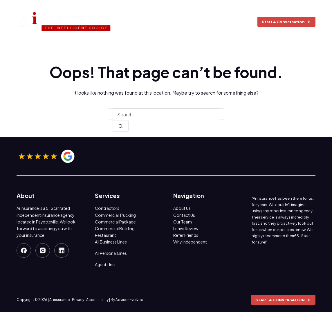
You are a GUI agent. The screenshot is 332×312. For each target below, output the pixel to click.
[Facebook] (24, 250)
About (133, 21)
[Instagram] (42, 250)
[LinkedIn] (61, 250)
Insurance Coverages (176, 21)
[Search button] (121, 126)
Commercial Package (115, 221)
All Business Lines (111, 241)
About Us (182, 208)
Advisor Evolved (129, 299)
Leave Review (185, 228)
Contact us (232, 21)
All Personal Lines (111, 253)
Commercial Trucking (115, 215)
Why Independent (190, 241)
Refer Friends (185, 235)
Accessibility (97, 299)
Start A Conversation (286, 21)
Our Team (182, 221)
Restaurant (105, 235)
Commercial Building (115, 228)
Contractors (107, 208)
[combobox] (166, 114)
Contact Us (184, 215)
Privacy (78, 299)
